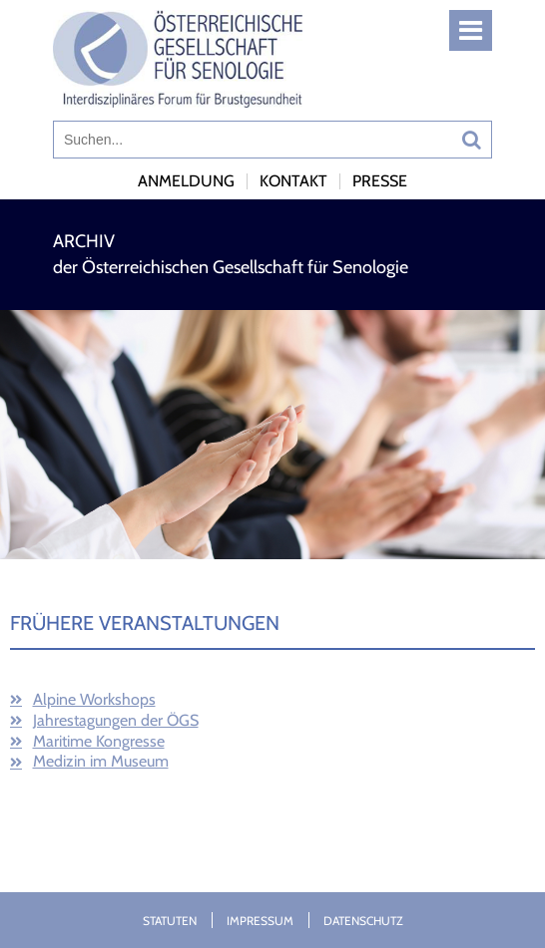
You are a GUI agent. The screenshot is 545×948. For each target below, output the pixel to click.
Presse (379, 180)
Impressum (260, 920)
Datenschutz (363, 920)
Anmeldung (186, 180)
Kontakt (293, 180)
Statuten (170, 920)
